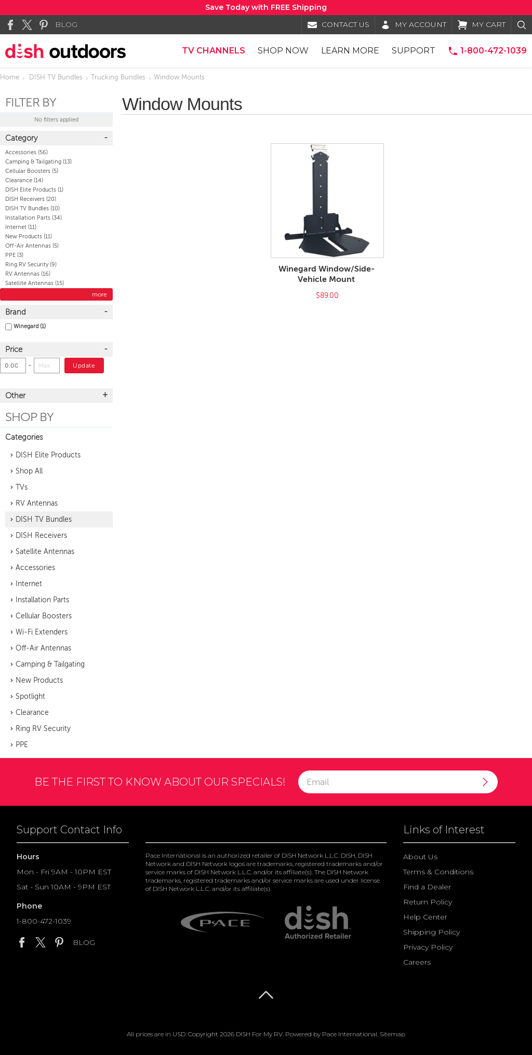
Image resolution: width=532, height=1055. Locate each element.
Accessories (26, 152)
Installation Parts (33, 217)
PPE (14, 255)
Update (84, 365)
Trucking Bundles (118, 77)
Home (9, 77)
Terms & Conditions (438, 871)
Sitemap (392, 1034)
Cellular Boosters (31, 171)
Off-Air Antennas (32, 245)
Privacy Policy (428, 947)
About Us (420, 856)
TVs (22, 487)
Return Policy (427, 902)
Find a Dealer (427, 886)
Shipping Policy (431, 932)
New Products (28, 236)
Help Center (425, 917)
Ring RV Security (31, 264)
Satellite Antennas (34, 283)
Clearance (24, 180)
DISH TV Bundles (56, 77)
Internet (20, 227)
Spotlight (30, 696)
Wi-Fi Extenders (42, 632)
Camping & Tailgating (38, 161)
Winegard (25, 326)
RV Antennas (27, 273)
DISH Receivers (30, 199)
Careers (417, 962)
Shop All (29, 471)
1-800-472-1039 (44, 921)
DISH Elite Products (34, 189)
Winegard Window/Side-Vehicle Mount (326, 274)
